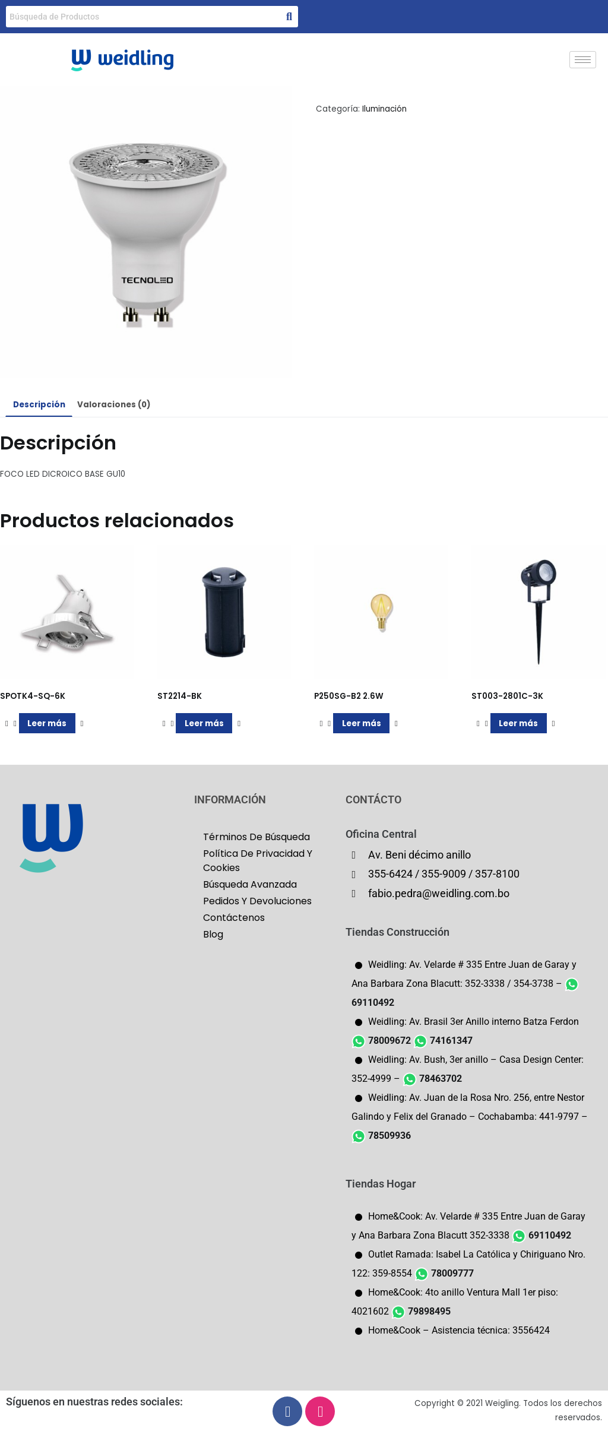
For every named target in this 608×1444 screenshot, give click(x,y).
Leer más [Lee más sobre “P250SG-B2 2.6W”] (361, 723)
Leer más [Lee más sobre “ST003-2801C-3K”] (518, 723)
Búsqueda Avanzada (250, 884)
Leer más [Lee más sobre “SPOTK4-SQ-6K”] (46, 723)
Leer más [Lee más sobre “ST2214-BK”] (204, 723)
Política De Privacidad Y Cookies (257, 861)
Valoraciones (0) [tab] (113, 404)
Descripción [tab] (39, 404)
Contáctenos (234, 917)
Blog (213, 934)
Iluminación (384, 109)
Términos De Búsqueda (256, 837)
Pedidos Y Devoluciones (257, 901)
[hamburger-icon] (582, 59)
